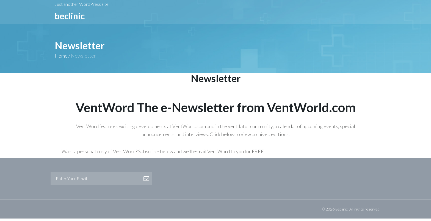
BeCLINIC (70, 17)
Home (61, 58)
